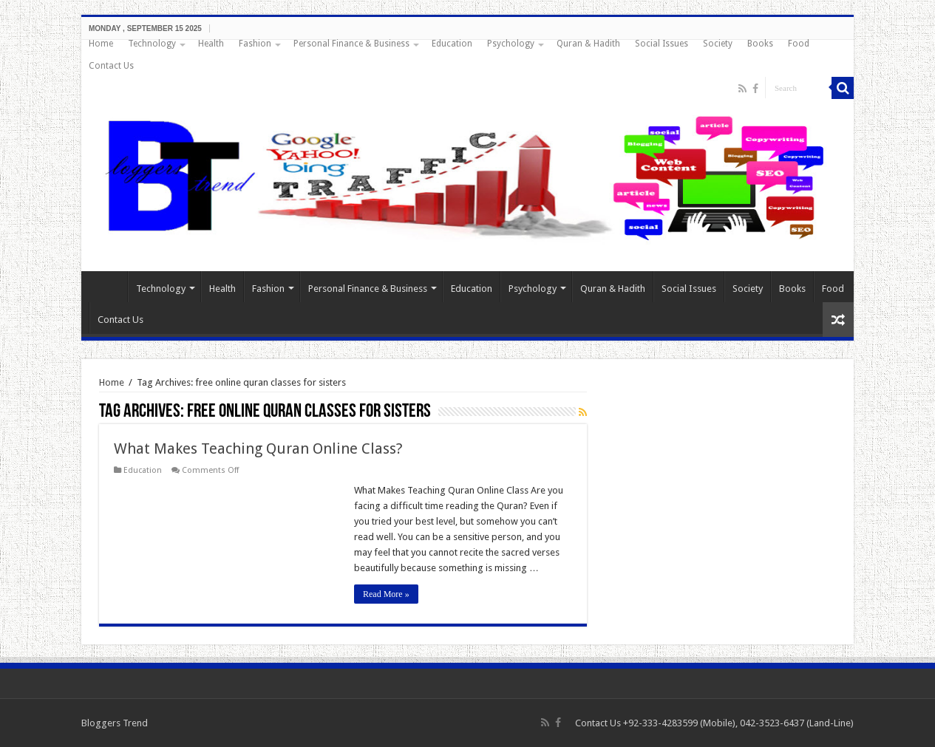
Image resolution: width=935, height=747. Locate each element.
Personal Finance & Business (351, 43)
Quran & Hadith (588, 43)
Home (101, 43)
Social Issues (661, 43)
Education (452, 43)
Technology (152, 43)
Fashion (255, 43)
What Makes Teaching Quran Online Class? (258, 448)
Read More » (386, 594)
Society (717, 43)
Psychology (510, 43)
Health (211, 43)
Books (760, 43)
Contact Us (111, 66)
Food (798, 43)
